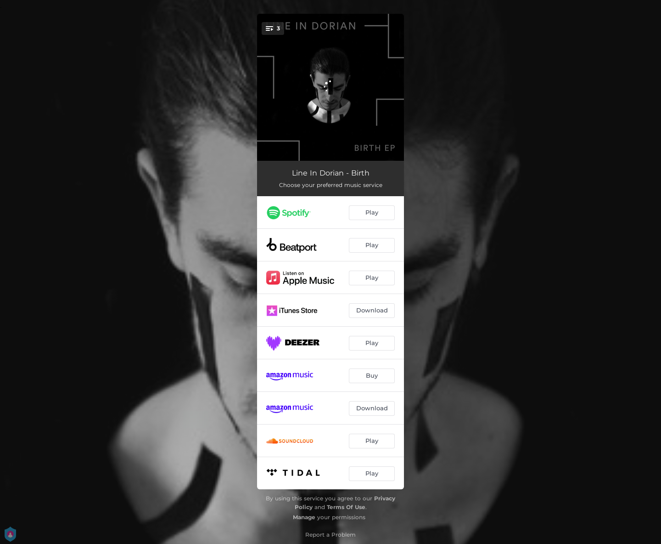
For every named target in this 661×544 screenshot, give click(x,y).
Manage (304, 517)
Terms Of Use (346, 507)
